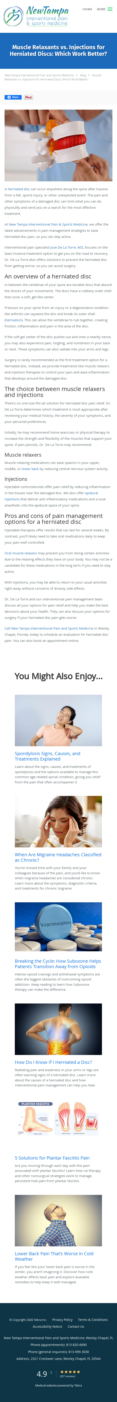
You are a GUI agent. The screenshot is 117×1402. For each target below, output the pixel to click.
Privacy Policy (62, 1319)
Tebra (78, 1385)
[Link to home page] (48, 16)
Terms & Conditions (93, 1319)
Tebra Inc (40, 1320)
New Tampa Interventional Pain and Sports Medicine (39, 75)
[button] (109, 9)
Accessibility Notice (47, 1326)
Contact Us (76, 1326)
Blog (83, 75)
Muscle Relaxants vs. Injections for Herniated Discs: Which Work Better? (53, 77)
